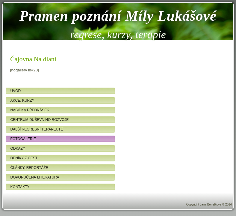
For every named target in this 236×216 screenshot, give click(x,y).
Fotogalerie (23, 139)
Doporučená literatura (34, 177)
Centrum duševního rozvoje (39, 120)
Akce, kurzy (22, 100)
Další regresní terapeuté (36, 129)
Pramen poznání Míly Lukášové (118, 16)
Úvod (15, 91)
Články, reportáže (29, 168)
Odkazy (17, 148)
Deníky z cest (23, 158)
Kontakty (20, 187)
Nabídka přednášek (29, 110)
